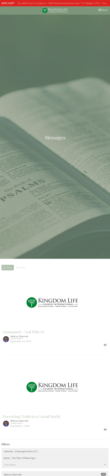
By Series (21, 267)
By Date (7, 267)
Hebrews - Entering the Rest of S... (21, 451)
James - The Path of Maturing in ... (21, 457)
